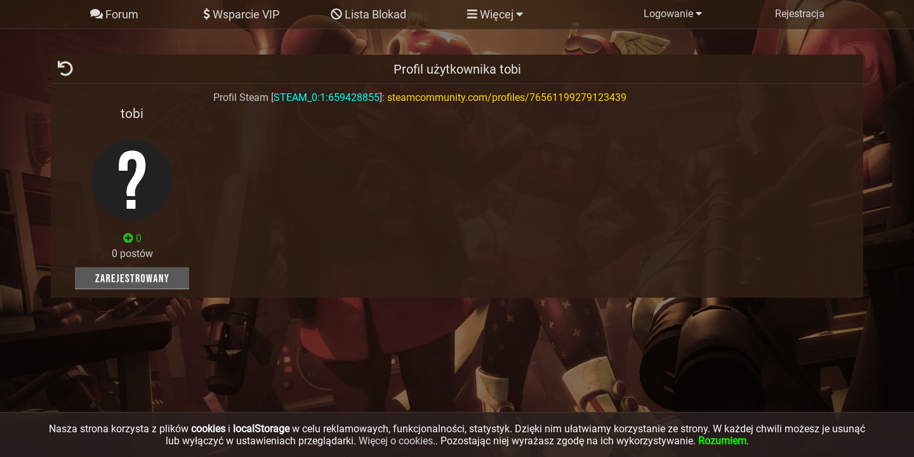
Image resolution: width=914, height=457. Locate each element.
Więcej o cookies (396, 441)
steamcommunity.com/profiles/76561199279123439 (506, 97)
